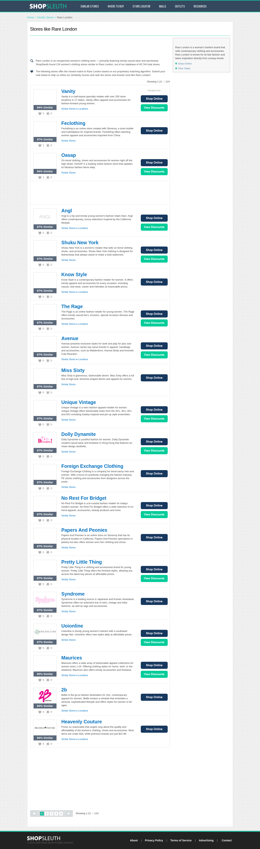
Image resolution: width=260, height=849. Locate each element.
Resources (200, 6)
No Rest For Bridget (83, 498)
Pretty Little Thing (81, 562)
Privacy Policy (154, 840)
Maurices (71, 657)
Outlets (180, 6)
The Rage (72, 306)
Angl (66, 210)
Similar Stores (89, 6)
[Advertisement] (100, 46)
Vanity (68, 91)
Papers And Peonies (84, 530)
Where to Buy (116, 6)
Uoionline (72, 625)
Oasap (68, 155)
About (134, 840)
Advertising (206, 840)
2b (64, 689)
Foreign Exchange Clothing (92, 466)
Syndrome (73, 594)
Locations (83, 108)
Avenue (69, 338)
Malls (162, 6)
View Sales (154, 107)
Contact (227, 840)
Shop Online (154, 98)
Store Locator (141, 6)
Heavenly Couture (81, 721)
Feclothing (73, 123)
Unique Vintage (78, 402)
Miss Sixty (73, 370)
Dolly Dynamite (78, 434)
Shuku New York (80, 242)
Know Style (74, 274)
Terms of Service (181, 840)
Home (30, 17)
